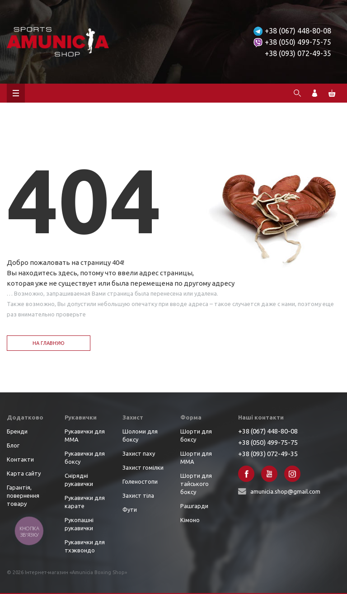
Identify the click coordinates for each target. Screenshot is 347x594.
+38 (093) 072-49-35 (298, 53)
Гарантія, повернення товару (23, 495)
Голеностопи (140, 481)
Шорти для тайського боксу (196, 483)
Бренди (17, 431)
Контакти (20, 459)
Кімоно (190, 520)
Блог (13, 445)
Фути (129, 509)
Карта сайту (24, 473)
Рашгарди (194, 506)
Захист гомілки (143, 467)
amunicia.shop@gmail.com (285, 491)
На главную (49, 343)
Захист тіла (138, 495)
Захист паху (138, 453)
